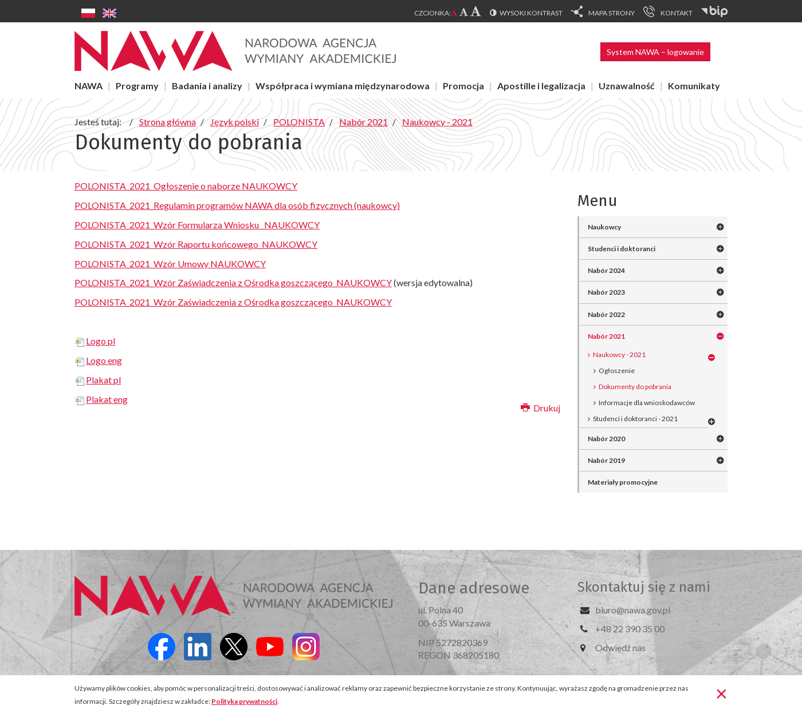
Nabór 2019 (606, 460)
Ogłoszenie (617, 370)
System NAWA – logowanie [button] (655, 52)
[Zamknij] (721, 693)
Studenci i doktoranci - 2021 (635, 418)
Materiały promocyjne (623, 482)
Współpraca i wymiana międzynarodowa (342, 85)
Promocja (463, 85)
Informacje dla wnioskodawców (647, 402)
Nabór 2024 (606, 270)
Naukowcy (604, 227)
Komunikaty (694, 85)
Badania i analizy (207, 85)
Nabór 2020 (606, 438)
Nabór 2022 (606, 314)
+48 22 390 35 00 (630, 628)
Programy (137, 85)
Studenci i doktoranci (621, 248)
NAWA (88, 85)
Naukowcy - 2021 (619, 354)
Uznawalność (627, 85)
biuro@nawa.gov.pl (632, 609)
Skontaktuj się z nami (643, 587)
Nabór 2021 (606, 336)
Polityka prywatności (244, 701)
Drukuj (540, 407)
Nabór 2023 (606, 292)
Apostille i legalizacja (541, 85)
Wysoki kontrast (531, 13)
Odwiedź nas (620, 647)
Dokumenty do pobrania (635, 386)
